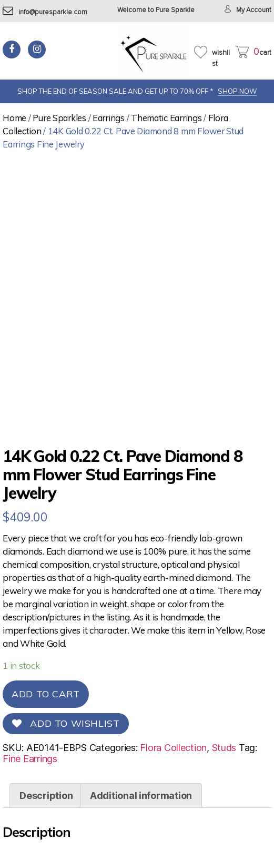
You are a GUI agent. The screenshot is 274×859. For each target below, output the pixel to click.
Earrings (109, 117)
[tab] (46, 795)
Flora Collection (173, 747)
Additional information (141, 795)
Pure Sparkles (59, 117)
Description (46, 795)
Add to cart (46, 694)
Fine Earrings (30, 758)
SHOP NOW (237, 91)
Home (14, 117)
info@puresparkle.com (45, 12)
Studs (224, 747)
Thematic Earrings (166, 117)
